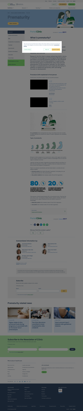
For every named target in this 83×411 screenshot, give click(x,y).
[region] (42, 47)
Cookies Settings (27, 49)
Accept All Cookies (56, 49)
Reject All (47, 49)
